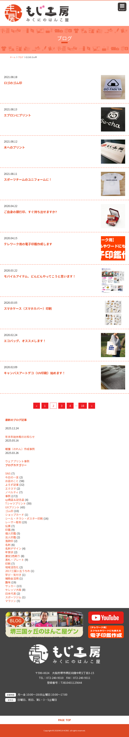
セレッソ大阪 (13, 590)
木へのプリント (14, 147)
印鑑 (8, 530)
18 (82, 406)
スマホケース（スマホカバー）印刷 (28, 308)
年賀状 (9, 552)
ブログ (20, 57)
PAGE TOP (64, 720)
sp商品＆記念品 (14, 500)
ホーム (12, 57)
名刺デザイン (13, 548)
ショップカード (14, 515)
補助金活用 (12, 578)
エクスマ (10, 488)
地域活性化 (12, 567)
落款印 (9, 541)
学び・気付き (13, 575)
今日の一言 (12, 477)
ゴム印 (9, 511)
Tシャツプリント (15, 503)
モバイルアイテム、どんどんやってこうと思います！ (40, 276)
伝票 (8, 526)
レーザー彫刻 (13, 522)
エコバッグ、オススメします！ (25, 341)
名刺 (8, 545)
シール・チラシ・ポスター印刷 (24, 518)
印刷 (8, 563)
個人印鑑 (10, 533)
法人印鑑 (10, 537)
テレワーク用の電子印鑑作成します (28, 244)
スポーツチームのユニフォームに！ (28, 179)
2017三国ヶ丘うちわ (17, 571)
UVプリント (12, 507)
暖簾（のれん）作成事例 (20, 449)
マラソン (10, 601)
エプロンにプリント (17, 115)
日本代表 (10, 593)
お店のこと (12, 481)
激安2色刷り (12, 556)
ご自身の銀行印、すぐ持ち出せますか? (30, 212)
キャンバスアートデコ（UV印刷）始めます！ (34, 373)
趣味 (8, 582)
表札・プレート (14, 560)
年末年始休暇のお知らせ (20, 437)
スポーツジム (13, 597)
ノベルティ (11, 492)
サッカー (10, 586)
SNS (8, 473)
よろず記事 (12, 485)
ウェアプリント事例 (17, 461)
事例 (8, 496)
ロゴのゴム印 (13, 83)
